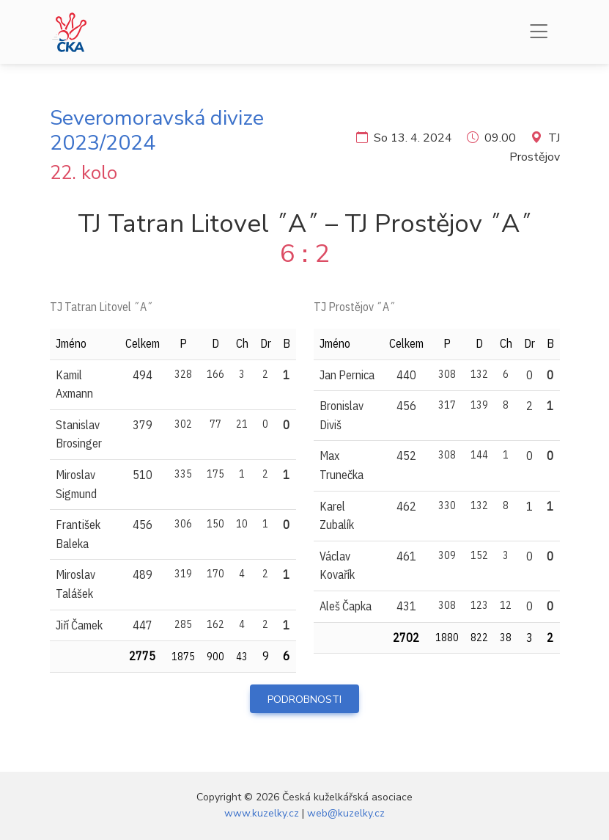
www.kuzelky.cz (261, 813)
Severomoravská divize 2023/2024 (157, 130)
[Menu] (538, 32)
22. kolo (83, 173)
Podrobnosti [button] (304, 699)
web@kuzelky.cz (346, 813)
